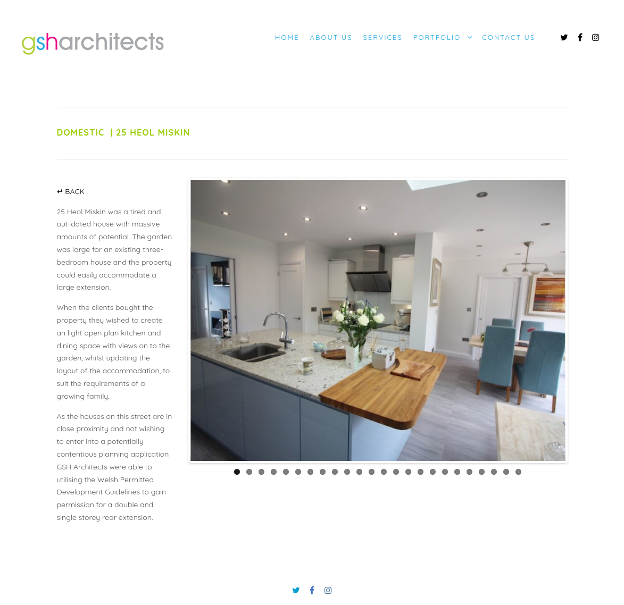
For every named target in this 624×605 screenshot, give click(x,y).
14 (396, 472)
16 (420, 472)
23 (506, 472)
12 (372, 472)
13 (384, 472)
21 (482, 472)
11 (359, 472)
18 (445, 472)
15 (408, 472)
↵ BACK (71, 191)
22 (494, 472)
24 (518, 472)
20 (469, 472)
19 (457, 472)
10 (347, 472)
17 (433, 472)
